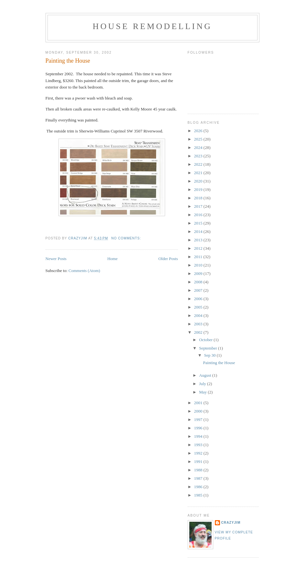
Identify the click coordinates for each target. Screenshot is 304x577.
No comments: (126, 238)
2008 (199, 281)
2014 (199, 231)
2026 (199, 130)
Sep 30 (210, 355)
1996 (199, 427)
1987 (199, 478)
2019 (199, 189)
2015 (199, 223)
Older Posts (168, 258)
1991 (199, 461)
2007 (199, 290)
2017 (199, 206)
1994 (199, 436)
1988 (199, 469)
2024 (199, 147)
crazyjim (231, 522)
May (203, 392)
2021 (199, 172)
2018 (199, 197)
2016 (199, 214)
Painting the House (68, 61)
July (203, 383)
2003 (199, 323)
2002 (199, 332)
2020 (199, 181)
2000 (199, 411)
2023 (199, 155)
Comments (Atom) (84, 270)
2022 (199, 164)
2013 (199, 239)
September (208, 348)
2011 (199, 256)
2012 (199, 248)
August (205, 375)
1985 (199, 495)
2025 (199, 139)
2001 (199, 402)
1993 (199, 444)
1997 (199, 419)
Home (112, 258)
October (206, 339)
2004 (199, 315)
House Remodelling (152, 26)
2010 (199, 265)
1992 (199, 453)
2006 (199, 298)
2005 (199, 307)
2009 (199, 273)
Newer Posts (56, 258)
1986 (199, 486)
